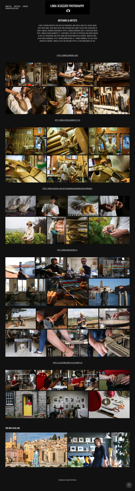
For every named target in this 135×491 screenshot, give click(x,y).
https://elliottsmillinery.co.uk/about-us (67, 363)
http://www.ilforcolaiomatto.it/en (67, 120)
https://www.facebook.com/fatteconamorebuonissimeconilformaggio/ (67, 188)
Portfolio (17, 6)
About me (8, 6)
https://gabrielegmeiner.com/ (67, 55)
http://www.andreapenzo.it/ (67, 250)
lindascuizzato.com (11, 8)
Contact (25, 6)
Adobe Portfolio (71, 480)
